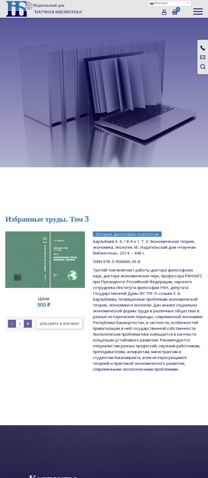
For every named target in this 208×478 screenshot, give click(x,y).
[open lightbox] (45, 259)
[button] (198, 9)
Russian (159, 3)
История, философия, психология (127, 234)
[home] (44, 8)
